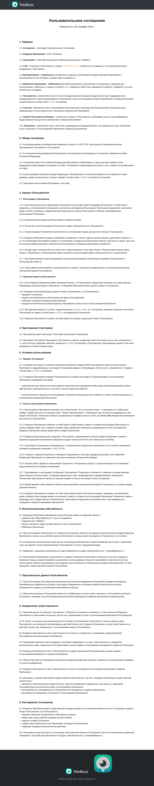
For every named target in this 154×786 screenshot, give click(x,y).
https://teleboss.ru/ (71, 66)
